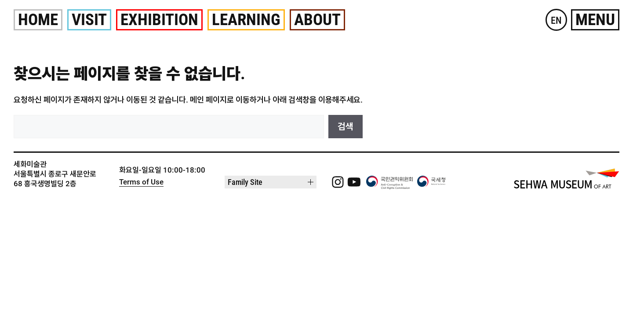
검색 (345, 126)
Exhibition (159, 19)
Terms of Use (141, 181)
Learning (246, 19)
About (317, 19)
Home (38, 19)
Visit (89, 19)
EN (556, 20)
